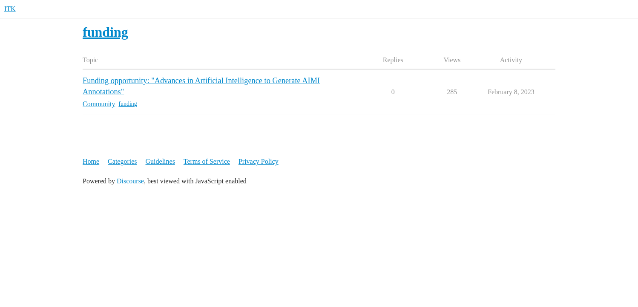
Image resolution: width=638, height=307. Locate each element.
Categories (122, 161)
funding (127, 104)
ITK (10, 8)
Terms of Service (207, 161)
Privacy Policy (259, 161)
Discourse (130, 181)
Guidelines (160, 161)
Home (91, 161)
